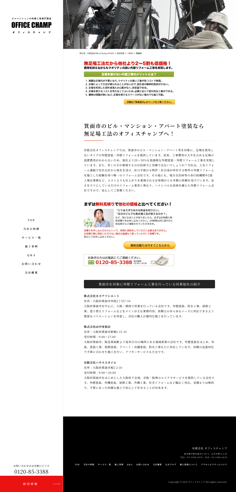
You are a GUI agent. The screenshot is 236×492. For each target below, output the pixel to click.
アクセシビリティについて (214, 464)
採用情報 (30, 484)
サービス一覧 (31, 237)
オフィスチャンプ (196, 481)
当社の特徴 (31, 229)
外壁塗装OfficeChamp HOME (100, 53)
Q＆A (31, 255)
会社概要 (31, 272)
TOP (31, 220)
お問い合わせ (31, 264)
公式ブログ (170, 464)
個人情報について (189, 464)
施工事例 (31, 246)
